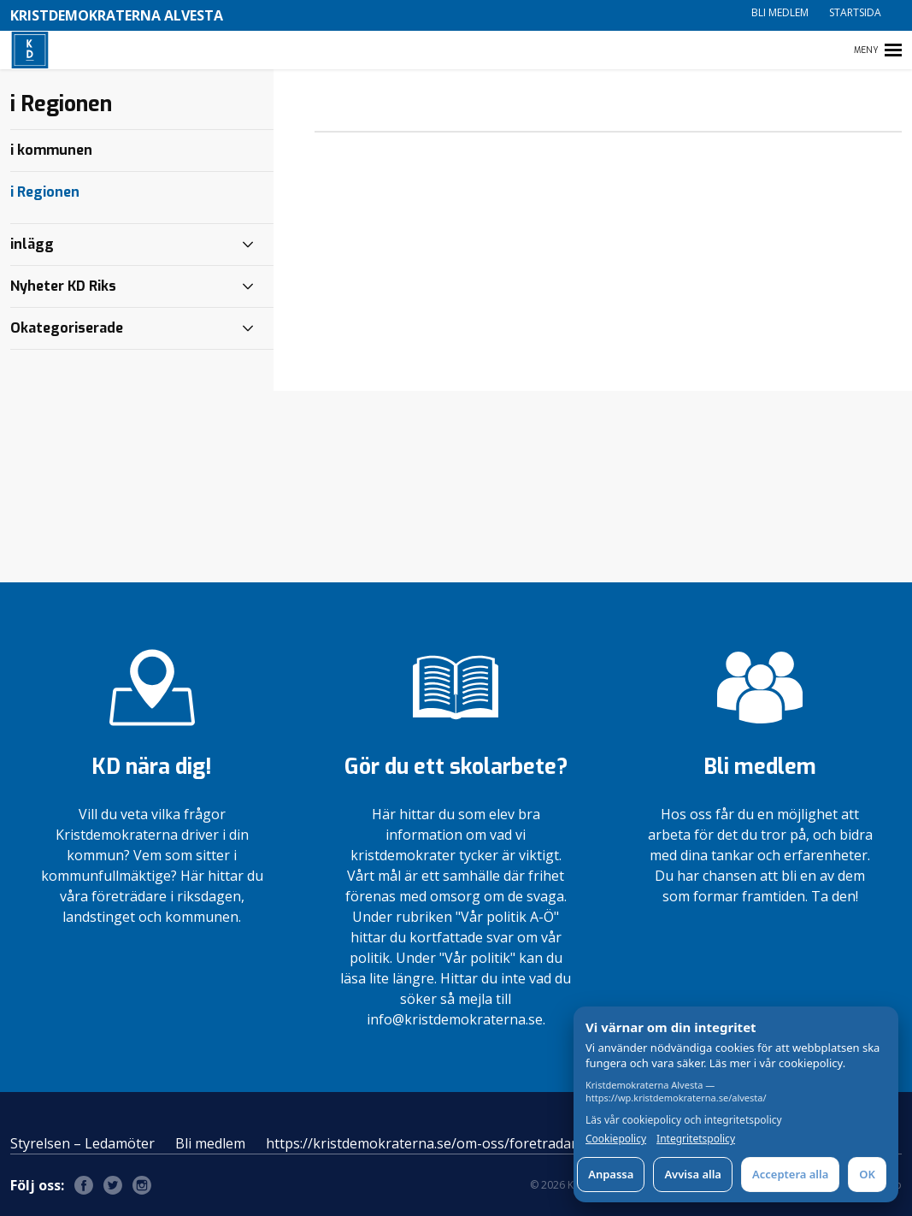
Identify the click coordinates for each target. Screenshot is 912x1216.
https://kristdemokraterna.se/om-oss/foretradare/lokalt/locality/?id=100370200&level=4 (547, 1143)
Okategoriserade (66, 328)
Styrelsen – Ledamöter (82, 1143)
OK (867, 1174)
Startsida (855, 12)
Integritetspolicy (695, 1139)
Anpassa (610, 1174)
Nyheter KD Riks (63, 286)
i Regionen (44, 192)
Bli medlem (780, 12)
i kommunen (51, 150)
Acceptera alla (790, 1174)
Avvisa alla (692, 1174)
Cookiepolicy (615, 1139)
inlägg (32, 244)
